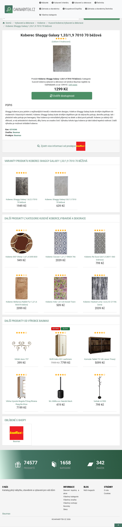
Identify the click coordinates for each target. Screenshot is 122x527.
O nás (106, 490)
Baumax (16, 132)
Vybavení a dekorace (81, 3)
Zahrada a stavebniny (49, 9)
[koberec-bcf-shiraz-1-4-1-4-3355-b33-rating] (21, 230)
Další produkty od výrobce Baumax (27, 320)
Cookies (107, 493)
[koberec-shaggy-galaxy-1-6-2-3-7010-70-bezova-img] (21, 185)
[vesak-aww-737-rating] (21, 332)
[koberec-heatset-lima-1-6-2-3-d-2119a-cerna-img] (100, 288)
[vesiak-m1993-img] (100, 387)
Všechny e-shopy (70, 503)
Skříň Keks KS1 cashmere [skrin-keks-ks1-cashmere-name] (60, 359)
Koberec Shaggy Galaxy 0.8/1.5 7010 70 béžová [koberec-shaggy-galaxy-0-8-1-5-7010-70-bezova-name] (60, 201)
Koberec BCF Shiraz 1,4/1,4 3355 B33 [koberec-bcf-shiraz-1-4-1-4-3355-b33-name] (21, 257)
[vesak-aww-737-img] (21, 345)
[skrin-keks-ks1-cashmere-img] (60, 345)
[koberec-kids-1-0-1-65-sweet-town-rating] (60, 275)
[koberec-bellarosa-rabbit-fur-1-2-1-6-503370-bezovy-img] (21, 288)
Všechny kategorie (48, 15)
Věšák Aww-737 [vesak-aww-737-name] (21, 359)
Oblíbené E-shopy (15, 420)
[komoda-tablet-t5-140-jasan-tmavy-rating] (100, 332)
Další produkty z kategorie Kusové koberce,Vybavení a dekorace (45, 218)
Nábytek (43, 3)
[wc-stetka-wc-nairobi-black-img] (60, 387)
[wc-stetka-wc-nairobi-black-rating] (60, 374)
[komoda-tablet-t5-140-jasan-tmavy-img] (100, 345)
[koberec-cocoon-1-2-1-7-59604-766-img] (60, 243)
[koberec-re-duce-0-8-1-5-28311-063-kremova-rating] (100, 230)
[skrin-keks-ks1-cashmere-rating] (60, 332)
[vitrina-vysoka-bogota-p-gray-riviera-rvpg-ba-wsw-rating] (21, 374)
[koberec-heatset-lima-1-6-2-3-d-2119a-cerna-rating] (100, 275)
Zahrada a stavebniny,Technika (99, 9)
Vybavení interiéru (60, 3)
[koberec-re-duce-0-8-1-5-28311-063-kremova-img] (100, 243)
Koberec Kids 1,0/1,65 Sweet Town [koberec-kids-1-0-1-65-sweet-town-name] (60, 302)
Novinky (66, 506)
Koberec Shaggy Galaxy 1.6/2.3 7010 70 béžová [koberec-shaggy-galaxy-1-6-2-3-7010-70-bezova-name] (21, 201)
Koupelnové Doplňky (72, 9)
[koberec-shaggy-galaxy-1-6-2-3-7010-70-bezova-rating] (21, 172)
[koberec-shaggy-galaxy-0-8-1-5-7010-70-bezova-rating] (60, 172)
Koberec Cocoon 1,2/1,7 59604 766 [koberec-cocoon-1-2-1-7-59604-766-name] (60, 257)
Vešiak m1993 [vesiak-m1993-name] (100, 401)
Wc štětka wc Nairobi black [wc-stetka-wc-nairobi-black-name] (60, 401)
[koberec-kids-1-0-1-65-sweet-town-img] (60, 288)
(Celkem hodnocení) (61, 42)
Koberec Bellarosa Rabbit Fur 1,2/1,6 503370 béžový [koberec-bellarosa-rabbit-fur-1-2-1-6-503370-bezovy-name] (21, 303)
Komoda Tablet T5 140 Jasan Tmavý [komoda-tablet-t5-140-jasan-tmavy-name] (99, 359)
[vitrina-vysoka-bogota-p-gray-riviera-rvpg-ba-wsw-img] (21, 387)
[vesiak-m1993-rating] (100, 374)
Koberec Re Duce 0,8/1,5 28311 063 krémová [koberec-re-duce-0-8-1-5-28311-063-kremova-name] (99, 258)
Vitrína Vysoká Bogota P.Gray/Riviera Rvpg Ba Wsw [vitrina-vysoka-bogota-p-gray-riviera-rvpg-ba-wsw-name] (21, 402)
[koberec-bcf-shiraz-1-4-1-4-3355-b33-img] (21, 243)
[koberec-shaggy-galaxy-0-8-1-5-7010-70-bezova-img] (60, 185)
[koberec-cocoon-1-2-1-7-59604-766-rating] (60, 230)
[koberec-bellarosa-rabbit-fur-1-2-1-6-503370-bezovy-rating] (21, 275)
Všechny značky (70, 500)
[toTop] (118, 525)
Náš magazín (89, 490)
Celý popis (73, 85)
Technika (99, 3)
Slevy (65, 509)
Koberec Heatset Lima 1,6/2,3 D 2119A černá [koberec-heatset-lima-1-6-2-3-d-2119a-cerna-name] (99, 303)
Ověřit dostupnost (61, 96)
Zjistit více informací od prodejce (61, 146)
